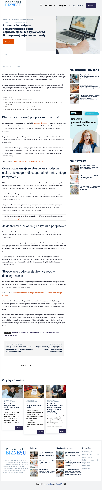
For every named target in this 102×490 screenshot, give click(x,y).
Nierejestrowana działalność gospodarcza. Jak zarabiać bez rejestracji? (90, 86)
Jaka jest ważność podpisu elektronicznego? (28, 161)
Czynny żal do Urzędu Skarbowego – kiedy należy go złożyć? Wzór (89, 76)
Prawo (6, 19)
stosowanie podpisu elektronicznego (44, 333)
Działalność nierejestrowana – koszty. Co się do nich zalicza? (11, 406)
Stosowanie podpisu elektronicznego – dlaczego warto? (23, 109)
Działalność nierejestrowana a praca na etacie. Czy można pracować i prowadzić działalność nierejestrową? (55, 408)
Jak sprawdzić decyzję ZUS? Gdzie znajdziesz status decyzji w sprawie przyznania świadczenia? (90, 97)
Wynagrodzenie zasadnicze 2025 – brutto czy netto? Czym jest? (90, 187)
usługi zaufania (11, 336)
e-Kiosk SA (58, 484)
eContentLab (48, 484)
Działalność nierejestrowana (9, 401)
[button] (78, 5)
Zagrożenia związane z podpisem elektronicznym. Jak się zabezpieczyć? (49, 349)
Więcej (19, 427)
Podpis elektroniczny (23, 19)
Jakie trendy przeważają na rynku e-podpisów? (20, 107)
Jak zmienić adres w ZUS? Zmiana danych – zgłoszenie (89, 177)
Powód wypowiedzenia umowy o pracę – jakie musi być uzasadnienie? (89, 167)
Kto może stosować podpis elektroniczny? (18, 100)
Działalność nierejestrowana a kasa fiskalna (33, 405)
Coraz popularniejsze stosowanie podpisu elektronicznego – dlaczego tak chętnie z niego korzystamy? (34, 103)
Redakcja (7, 66)
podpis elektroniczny (20, 333)
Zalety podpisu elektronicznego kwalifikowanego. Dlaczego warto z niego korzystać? (19, 349)
